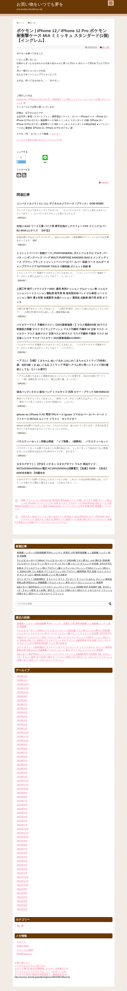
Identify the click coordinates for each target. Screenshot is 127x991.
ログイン (21, 942)
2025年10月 (23, 692)
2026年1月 (22, 680)
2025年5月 (22, 712)
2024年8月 (22, 748)
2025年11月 (23, 688)
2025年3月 (22, 720)
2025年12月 (23, 684)
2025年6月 (22, 708)
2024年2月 (22, 773)
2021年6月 (22, 901)
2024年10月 (23, 740)
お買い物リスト (22, 963)
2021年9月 (22, 889)
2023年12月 (23, 781)
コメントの (25, 950)
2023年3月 (22, 817)
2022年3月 (22, 865)
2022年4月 (22, 861)
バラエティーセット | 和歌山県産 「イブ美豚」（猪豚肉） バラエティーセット (62, 441)
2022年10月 (23, 837)
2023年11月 (23, 785)
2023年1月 (22, 825)
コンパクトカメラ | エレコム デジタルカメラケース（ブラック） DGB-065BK (60, 203)
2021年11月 (23, 881)
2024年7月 (22, 752)
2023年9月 (22, 793)
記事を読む (22, 218)
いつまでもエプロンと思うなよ (30, 965)
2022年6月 (22, 853)
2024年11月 (23, 736)
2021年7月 (22, 897)
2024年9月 (22, 744)
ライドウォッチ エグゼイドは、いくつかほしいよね (40, 971)
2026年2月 (22, 676)
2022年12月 (23, 829)
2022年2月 (22, 869)
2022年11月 (23, 833)
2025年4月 (22, 716)
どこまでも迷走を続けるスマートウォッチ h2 (39, 140)
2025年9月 (22, 696)
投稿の (23, 946)
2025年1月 (22, 728)
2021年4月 (22, 909)
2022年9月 (22, 841)
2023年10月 (23, 789)
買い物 (105, 47)
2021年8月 (22, 893)
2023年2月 (22, 821)
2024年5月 (22, 760)
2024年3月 (22, 768)
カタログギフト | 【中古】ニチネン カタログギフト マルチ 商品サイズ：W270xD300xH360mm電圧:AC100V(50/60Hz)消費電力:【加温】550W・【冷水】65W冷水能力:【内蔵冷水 (62, 468)
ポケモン (56, 134)
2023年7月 (22, 801)
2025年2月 (22, 724)
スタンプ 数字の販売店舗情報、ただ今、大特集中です (41, 968)
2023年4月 (22, 813)
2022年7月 (22, 849)
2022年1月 (22, 873)
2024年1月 (22, 777)
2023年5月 (22, 809)
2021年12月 (23, 877)
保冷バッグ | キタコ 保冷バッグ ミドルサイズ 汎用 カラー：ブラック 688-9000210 (63, 392)
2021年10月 (23, 885)
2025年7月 (22, 704)
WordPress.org (24, 954)
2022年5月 (22, 857)
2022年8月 (22, 845)
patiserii (105, 182)
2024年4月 (22, 764)
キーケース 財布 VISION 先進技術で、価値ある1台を (41, 974)
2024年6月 (22, 756)
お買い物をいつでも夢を (40, 4)
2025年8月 (22, 700)
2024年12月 (23, 732)
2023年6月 (22, 805)
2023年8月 (22, 797)
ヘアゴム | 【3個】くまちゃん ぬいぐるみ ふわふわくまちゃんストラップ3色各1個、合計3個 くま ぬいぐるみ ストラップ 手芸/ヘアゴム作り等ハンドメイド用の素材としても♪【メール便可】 (62, 365)
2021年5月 (22, 905)
